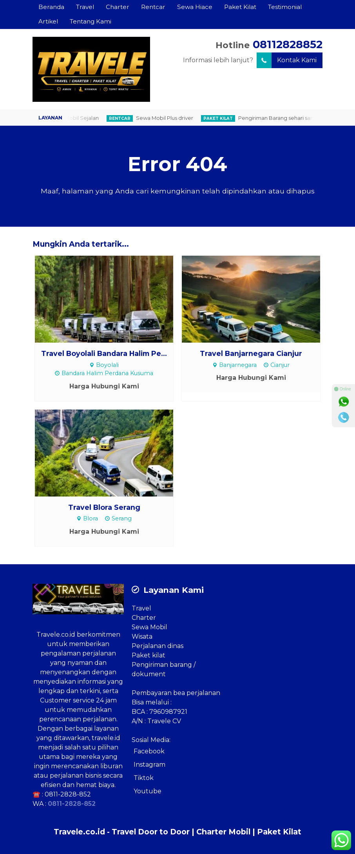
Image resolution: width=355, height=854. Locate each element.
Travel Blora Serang (104, 507)
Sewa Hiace (194, 7)
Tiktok (144, 778)
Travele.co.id (55, 634)
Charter (117, 7)
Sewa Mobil (149, 627)
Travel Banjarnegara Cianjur (251, 353)
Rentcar (153, 7)
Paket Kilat (240, 7)
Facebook (149, 751)
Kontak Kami (287, 60)
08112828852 (287, 44)
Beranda (51, 7)
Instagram (149, 764)
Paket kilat (148, 655)
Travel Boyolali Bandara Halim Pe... (104, 353)
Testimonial (285, 7)
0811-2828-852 (68, 794)
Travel (85, 7)
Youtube (147, 791)
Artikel (48, 21)
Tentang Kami (90, 21)
